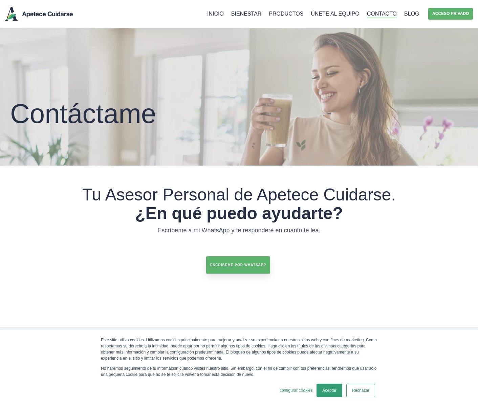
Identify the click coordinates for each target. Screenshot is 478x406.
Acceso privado (450, 13)
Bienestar (246, 14)
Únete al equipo (335, 14)
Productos (286, 14)
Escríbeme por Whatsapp (238, 265)
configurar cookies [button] (296, 390)
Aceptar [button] (329, 390)
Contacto (382, 14)
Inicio (215, 14)
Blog (411, 14)
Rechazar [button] (360, 390)
